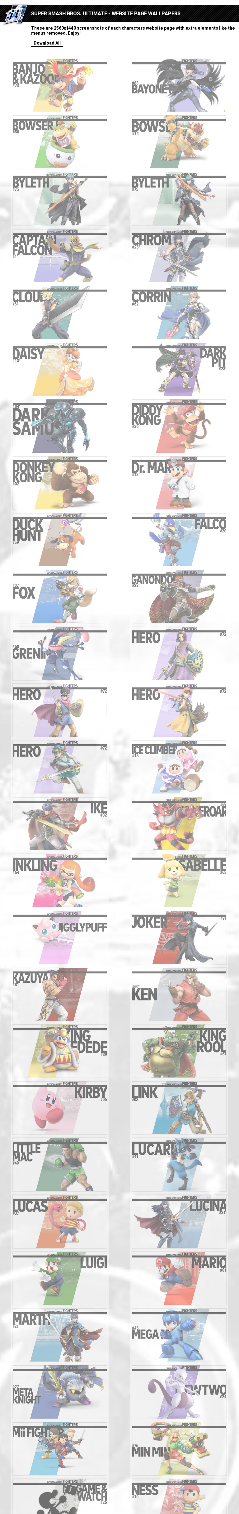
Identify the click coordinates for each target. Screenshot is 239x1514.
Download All (47, 43)
